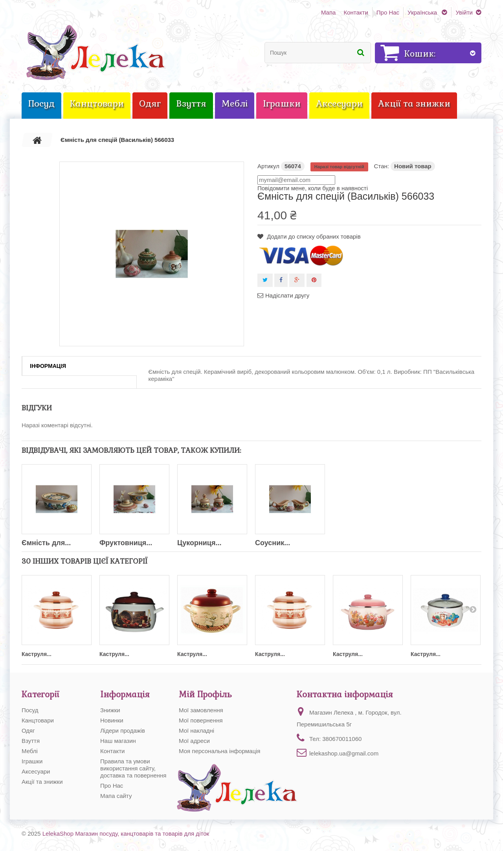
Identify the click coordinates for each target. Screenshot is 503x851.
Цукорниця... (199, 543)
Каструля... (36, 654)
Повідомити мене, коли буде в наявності (312, 188)
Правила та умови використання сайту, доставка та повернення (133, 768)
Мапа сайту (116, 795)
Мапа (328, 12)
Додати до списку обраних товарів (313, 236)
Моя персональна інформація (219, 751)
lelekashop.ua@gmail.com (343, 753)
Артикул (268, 166)
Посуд (30, 710)
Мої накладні (196, 730)
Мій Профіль (205, 694)
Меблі (30, 751)
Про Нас (387, 12)
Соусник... (272, 543)
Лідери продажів (122, 730)
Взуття (31, 740)
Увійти (464, 12)
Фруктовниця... (125, 543)
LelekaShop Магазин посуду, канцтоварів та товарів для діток (125, 833)
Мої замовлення (201, 710)
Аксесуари (36, 771)
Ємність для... (46, 543)
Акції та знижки (42, 781)
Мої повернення (201, 720)
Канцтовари (38, 720)
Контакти (355, 12)
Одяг (28, 730)
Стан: (381, 166)
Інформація (48, 366)
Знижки (110, 710)
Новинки (111, 720)
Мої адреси (194, 740)
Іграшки (32, 761)
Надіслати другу (287, 295)
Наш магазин (118, 740)
